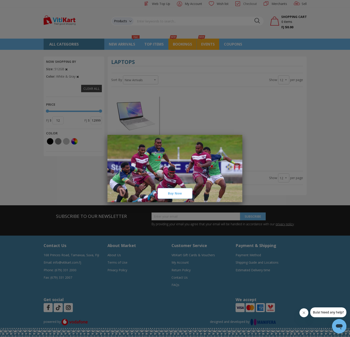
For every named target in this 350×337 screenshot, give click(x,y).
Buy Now (175, 193)
